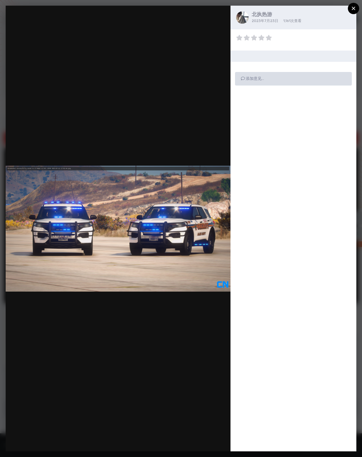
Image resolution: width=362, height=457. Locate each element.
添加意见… (252, 78)
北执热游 (262, 14)
